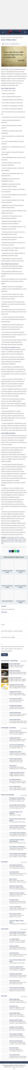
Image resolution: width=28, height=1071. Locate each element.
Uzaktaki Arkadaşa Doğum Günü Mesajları (16, 840)
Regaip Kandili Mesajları (16, 1020)
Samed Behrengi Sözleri (15, 865)
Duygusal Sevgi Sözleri (15, 677)
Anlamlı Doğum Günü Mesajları (18, 853)
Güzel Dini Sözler (14, 1048)
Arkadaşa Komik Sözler (15, 974)
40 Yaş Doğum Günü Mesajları (17, 832)
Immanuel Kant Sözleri (20, 601)
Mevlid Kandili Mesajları (16, 1041)
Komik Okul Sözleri (14, 980)
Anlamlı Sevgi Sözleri (15, 712)
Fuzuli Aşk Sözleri (14, 872)
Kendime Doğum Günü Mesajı (17, 826)
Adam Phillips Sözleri (16, 540)
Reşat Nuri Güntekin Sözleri (20, 586)
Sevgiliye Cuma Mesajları (16, 1027)
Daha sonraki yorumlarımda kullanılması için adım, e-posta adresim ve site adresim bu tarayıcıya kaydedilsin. (12, 649)
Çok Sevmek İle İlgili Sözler (16, 745)
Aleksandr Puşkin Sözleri (16, 886)
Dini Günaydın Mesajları (16, 1034)
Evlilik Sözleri (13, 765)
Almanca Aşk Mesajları (15, 758)
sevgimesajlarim (15, 43)
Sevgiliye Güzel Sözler (15, 691)
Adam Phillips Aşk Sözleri (13, 537)
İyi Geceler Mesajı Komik (16, 967)
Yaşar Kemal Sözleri (7, 601)
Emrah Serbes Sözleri (15, 913)
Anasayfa (3, 37)
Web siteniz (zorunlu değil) (8, 637)
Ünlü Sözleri (9, 37)
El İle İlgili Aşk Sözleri (15, 779)
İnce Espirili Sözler (14, 939)
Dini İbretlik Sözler (14, 1055)
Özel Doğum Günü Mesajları (17, 798)
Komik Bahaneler (14, 953)
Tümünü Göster (23, 661)
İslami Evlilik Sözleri (14, 1013)
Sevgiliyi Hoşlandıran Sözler (17, 772)
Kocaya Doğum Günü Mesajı (17, 805)
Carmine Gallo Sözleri (15, 907)
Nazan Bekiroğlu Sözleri (20, 571)
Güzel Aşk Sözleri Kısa (15, 731)
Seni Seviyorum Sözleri (15, 698)
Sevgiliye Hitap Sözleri (15, 751)
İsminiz (3, 624)
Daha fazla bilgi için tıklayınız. (17, 1066)
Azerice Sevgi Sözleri (15, 786)
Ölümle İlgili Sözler (14, 999)
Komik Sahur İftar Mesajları (17, 987)
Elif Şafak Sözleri (13, 900)
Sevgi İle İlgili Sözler (14, 664)
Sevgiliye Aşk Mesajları (15, 705)
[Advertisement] (14, 15)
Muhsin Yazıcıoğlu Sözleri (7, 571)
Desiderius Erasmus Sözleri (16, 893)
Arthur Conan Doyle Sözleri (7, 586)
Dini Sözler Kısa (13, 1006)
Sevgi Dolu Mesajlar (14, 670)
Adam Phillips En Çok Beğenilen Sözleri (12, 538)
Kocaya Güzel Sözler (14, 719)
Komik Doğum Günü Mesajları (17, 932)
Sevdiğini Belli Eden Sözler (16, 684)
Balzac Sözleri (13, 879)
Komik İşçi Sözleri (14, 946)
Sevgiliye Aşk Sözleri (15, 738)
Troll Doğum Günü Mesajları (17, 846)
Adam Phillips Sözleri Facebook (13, 541)
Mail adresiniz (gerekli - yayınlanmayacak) (12, 631)
